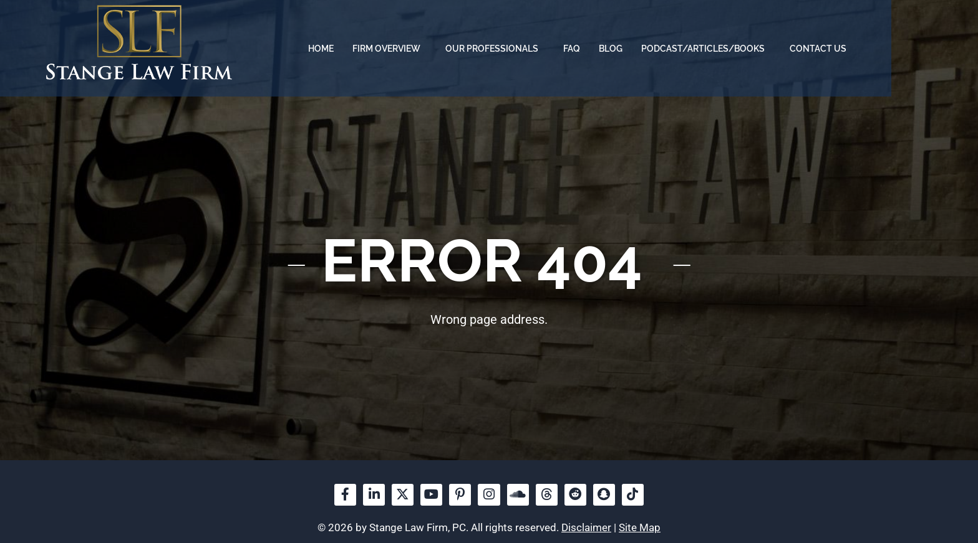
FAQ (656, 49)
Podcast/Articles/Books (791, 48)
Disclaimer (586, 528)
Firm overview (474, 48)
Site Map (640, 528)
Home (406, 49)
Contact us (902, 49)
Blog (695, 49)
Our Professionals (579, 48)
